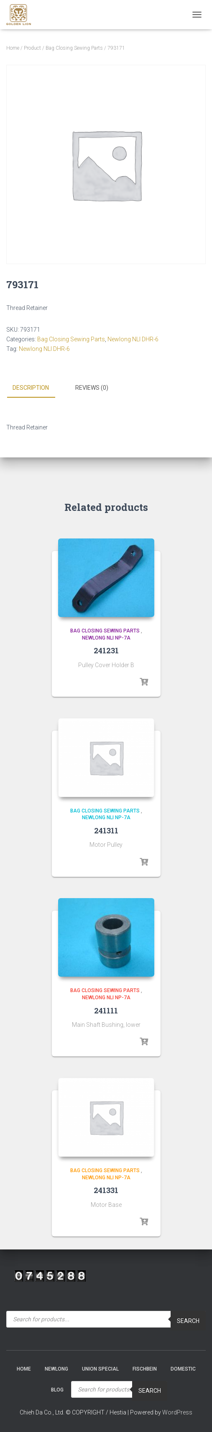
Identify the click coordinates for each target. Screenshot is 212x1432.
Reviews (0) (91, 387)
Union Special (100, 1369)
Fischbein (145, 1369)
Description (31, 387)
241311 (106, 830)
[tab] (37, 388)
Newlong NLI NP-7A (106, 638)
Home (12, 48)
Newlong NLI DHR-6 (132, 339)
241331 (106, 1190)
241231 (106, 650)
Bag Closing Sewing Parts (74, 48)
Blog (57, 1390)
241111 (106, 1010)
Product (32, 48)
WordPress (177, 1412)
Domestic (183, 1369)
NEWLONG (56, 1369)
